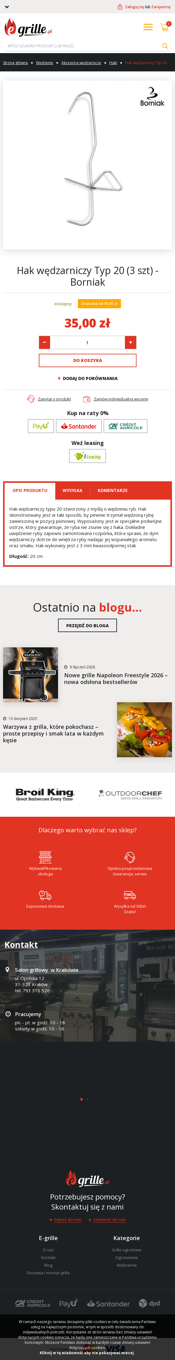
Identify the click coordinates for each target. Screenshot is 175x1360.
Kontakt (48, 1257)
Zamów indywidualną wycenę (121, 399)
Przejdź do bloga (87, 625)
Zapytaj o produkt (54, 399)
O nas (48, 1250)
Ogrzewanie (126, 1257)
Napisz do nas (67, 1219)
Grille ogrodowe (126, 1250)
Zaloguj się (134, 6)
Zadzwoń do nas (109, 1219)
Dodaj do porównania (90, 378)
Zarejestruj (160, 6)
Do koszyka (87, 360)
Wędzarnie (127, 1265)
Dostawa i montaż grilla (48, 1272)
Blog (48, 1265)
